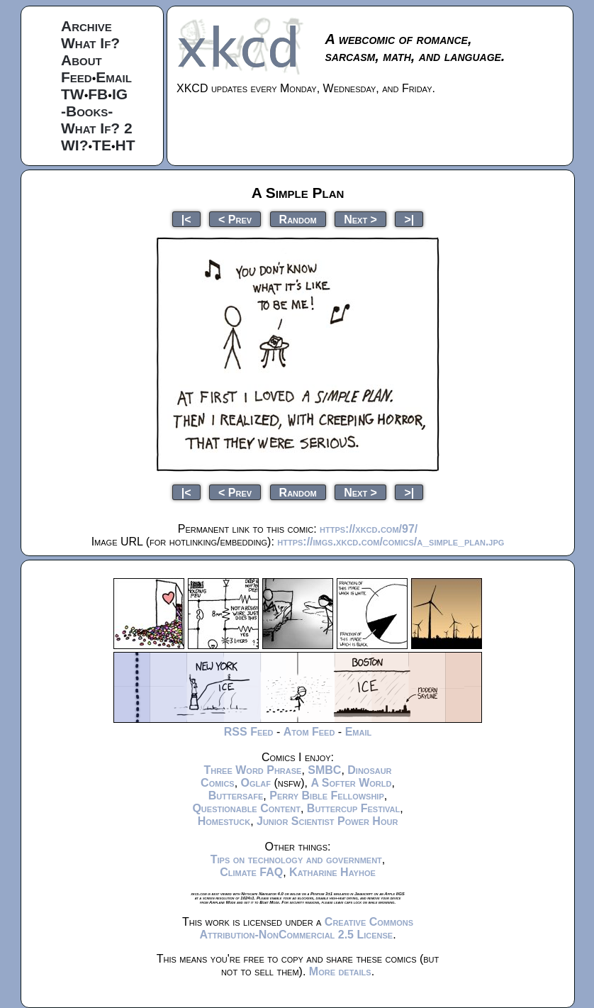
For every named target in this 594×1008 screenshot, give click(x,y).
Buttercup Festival (353, 808)
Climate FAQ (251, 872)
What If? (90, 43)
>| (409, 219)
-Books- (87, 111)
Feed (76, 77)
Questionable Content (246, 808)
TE (101, 145)
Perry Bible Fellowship (326, 796)
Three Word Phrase (252, 770)
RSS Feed (249, 732)
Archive (86, 26)
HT (125, 145)
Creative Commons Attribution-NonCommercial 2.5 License (306, 928)
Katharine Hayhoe (332, 872)
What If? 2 (97, 128)
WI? (74, 145)
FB (98, 94)
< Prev (235, 219)
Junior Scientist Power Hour (327, 821)
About (81, 60)
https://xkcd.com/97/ (369, 529)
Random (298, 219)
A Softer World (350, 783)
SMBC (324, 770)
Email (114, 77)
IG (120, 94)
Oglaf (256, 783)
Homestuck (224, 821)
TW (72, 94)
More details (340, 971)
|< (186, 219)
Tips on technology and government (296, 859)
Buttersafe (236, 796)
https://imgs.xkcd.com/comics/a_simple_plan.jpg (390, 542)
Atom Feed (309, 732)
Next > (360, 219)
